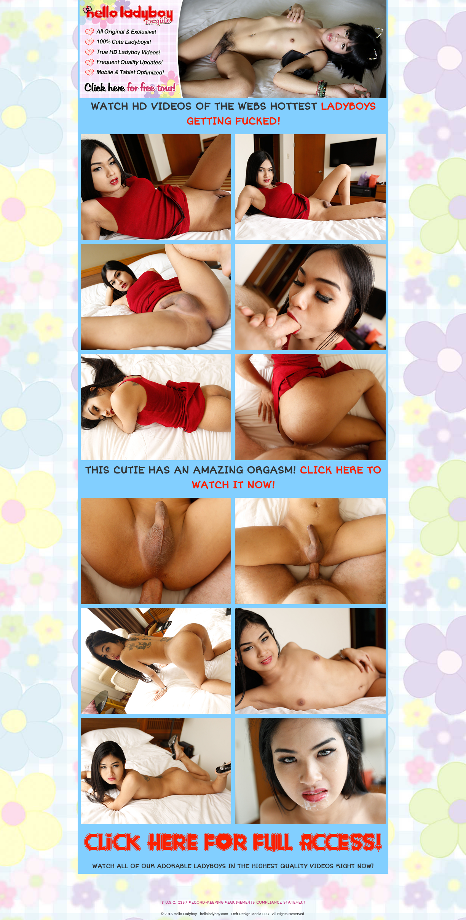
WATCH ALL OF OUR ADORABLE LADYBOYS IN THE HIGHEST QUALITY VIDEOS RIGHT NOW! (233, 866)
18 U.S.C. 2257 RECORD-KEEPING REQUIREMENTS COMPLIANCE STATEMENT (233, 902)
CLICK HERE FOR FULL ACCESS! (233, 843)
